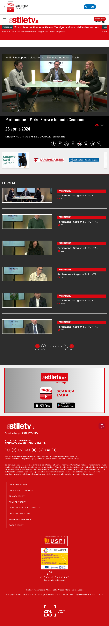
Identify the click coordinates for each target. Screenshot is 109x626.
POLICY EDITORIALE (18, 484)
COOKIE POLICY (16, 525)
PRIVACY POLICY (16, 496)
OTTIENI (89, 6)
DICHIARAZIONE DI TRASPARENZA (25, 508)
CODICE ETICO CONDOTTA (21, 490)
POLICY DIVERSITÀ (17, 502)
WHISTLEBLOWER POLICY (21, 519)
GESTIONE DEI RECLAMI (19, 513)
